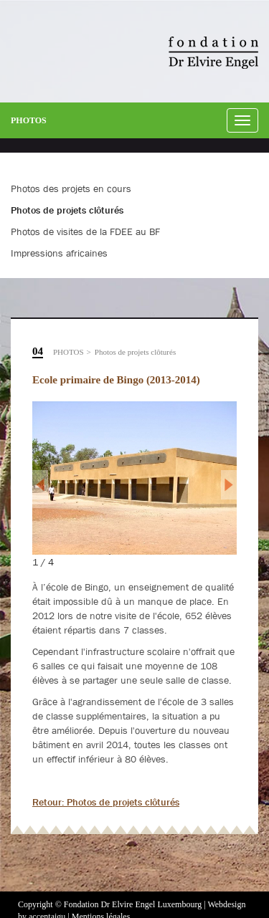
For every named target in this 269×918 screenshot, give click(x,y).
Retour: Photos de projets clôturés (105, 802)
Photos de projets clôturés (135, 352)
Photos (29, 120)
